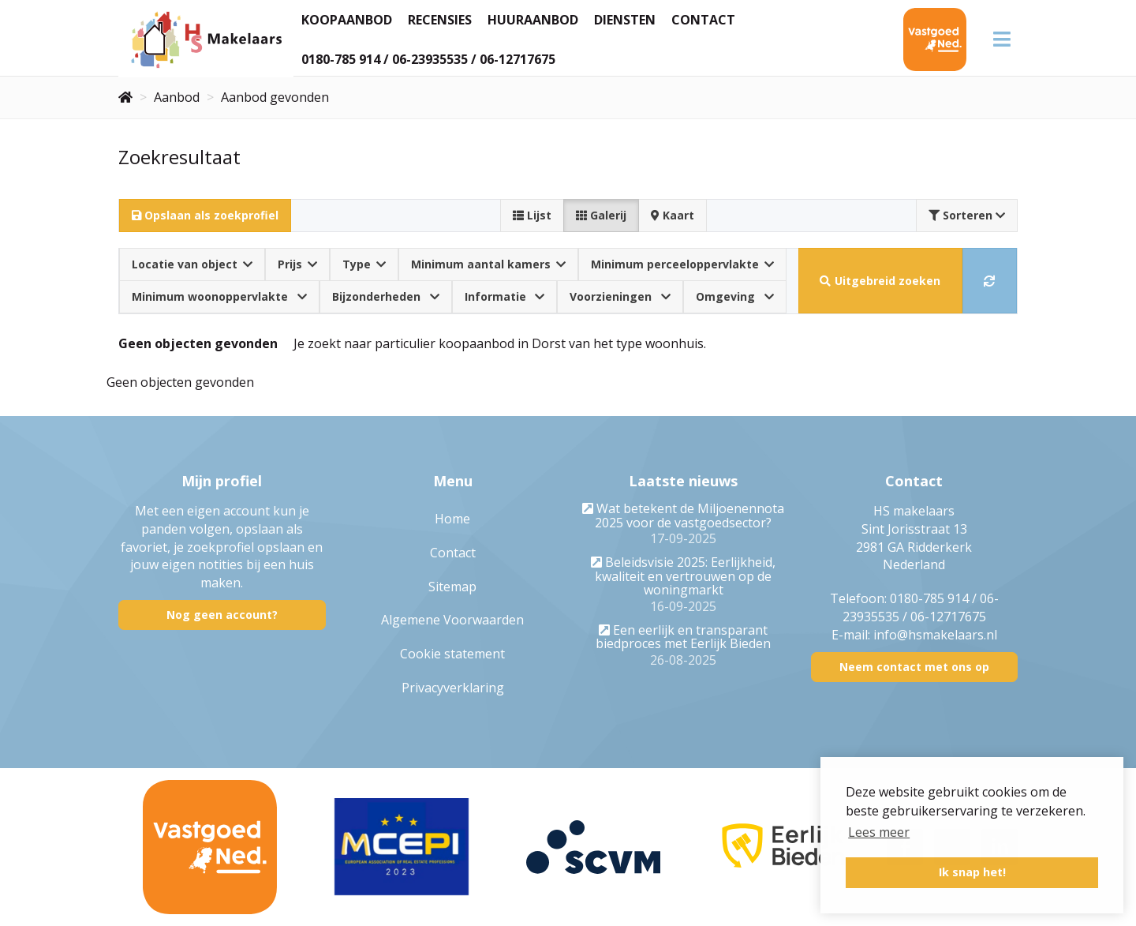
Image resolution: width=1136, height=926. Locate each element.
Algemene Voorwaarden (452, 619)
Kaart (672, 215)
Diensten (625, 19)
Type (364, 264)
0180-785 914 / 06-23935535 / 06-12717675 (428, 59)
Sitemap (452, 586)
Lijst (532, 215)
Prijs (297, 264)
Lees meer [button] (879, 832)
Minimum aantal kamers (488, 264)
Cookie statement (452, 653)
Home (452, 518)
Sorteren (967, 215)
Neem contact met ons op (914, 666)
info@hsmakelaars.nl (935, 634)
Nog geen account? (222, 614)
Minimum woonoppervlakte (219, 296)
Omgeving (735, 296)
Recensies (440, 19)
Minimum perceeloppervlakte (682, 264)
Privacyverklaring (453, 687)
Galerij (601, 215)
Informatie (505, 296)
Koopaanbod (346, 19)
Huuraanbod (533, 19)
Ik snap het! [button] (972, 871)
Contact (703, 19)
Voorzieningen (620, 296)
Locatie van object (192, 264)
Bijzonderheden (385, 296)
